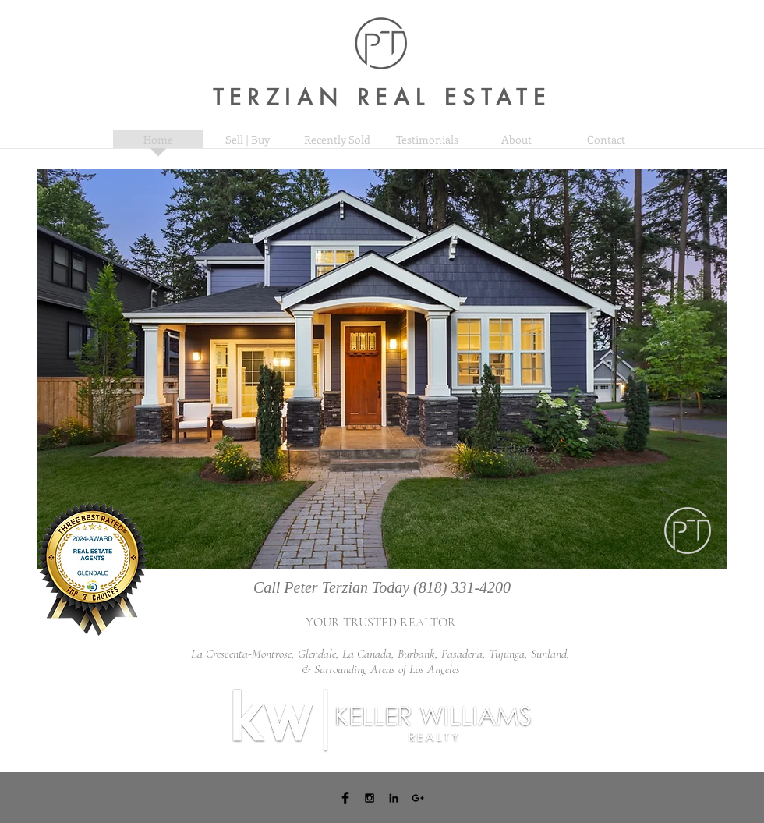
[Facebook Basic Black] (345, 798)
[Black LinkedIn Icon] (393, 798)
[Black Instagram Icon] (369, 798)
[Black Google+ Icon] (418, 798)
